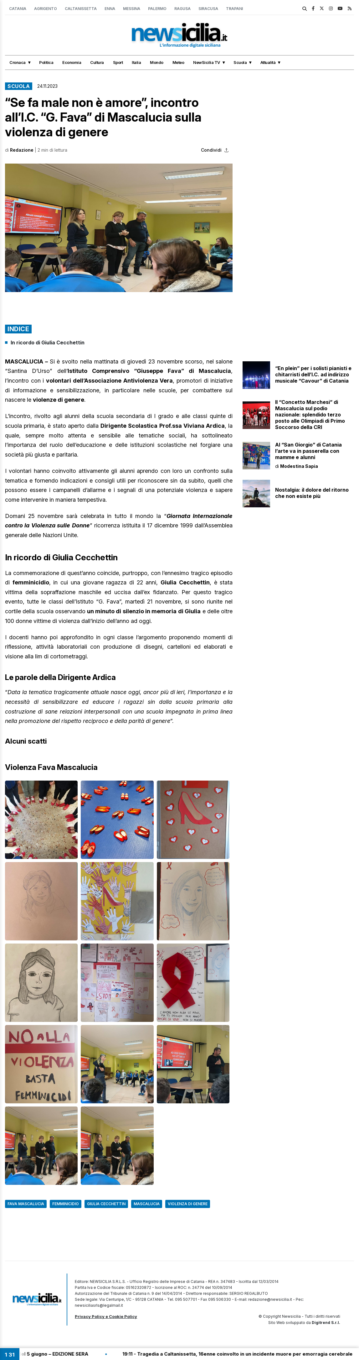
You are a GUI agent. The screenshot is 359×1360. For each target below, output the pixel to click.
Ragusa (182, 8)
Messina (131, 8)
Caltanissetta (81, 8)
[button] (119, 228)
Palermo (157, 8)
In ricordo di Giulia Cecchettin (48, 342)
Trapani (234, 8)
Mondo (156, 62)
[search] (304, 9)
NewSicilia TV (206, 62)
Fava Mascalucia (26, 1203)
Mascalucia (147, 1203)
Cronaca (17, 62)
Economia (71, 62)
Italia (136, 62)
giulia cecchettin (106, 1203)
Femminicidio (65, 1203)
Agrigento (45, 8)
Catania (17, 8)
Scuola (240, 62)
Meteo (178, 62)
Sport (118, 62)
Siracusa (208, 8)
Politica (46, 62)
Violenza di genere (188, 1203)
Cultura (97, 62)
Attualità (268, 62)
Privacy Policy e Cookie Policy (106, 1316)
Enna (110, 8)
